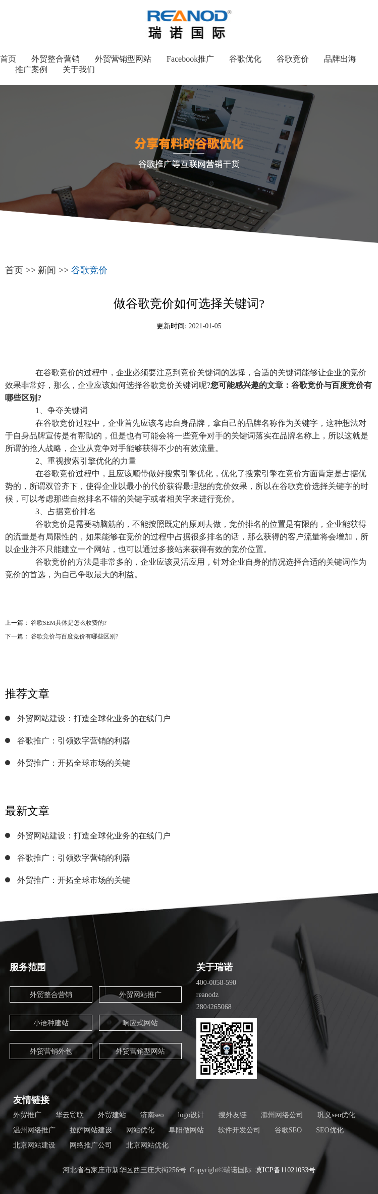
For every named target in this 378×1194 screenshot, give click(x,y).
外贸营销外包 (51, 1051)
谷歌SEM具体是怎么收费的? (68, 622)
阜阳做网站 (186, 1130)
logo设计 (191, 1115)
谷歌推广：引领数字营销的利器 (73, 740)
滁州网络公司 (282, 1115)
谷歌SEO (288, 1130)
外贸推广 (27, 1115)
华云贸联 (70, 1115)
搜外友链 (233, 1115)
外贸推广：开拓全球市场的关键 (73, 763)
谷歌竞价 (293, 59)
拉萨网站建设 (91, 1130)
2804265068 (214, 1007)
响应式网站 (140, 1023)
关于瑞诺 (214, 967)
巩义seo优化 (336, 1115)
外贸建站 (112, 1115)
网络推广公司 (91, 1145)
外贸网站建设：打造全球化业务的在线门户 (94, 718)
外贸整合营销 (55, 59)
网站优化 (140, 1130)
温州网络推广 (34, 1130)
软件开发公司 (239, 1130)
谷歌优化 (245, 59)
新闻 (47, 270)
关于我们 (79, 69)
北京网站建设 (34, 1145)
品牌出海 (340, 59)
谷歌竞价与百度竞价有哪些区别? (74, 636)
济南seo (152, 1115)
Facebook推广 (190, 59)
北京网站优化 (147, 1145)
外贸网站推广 (140, 995)
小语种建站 (51, 1023)
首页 (8, 59)
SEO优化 (329, 1130)
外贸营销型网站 (123, 59)
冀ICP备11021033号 (285, 1170)
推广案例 (31, 69)
